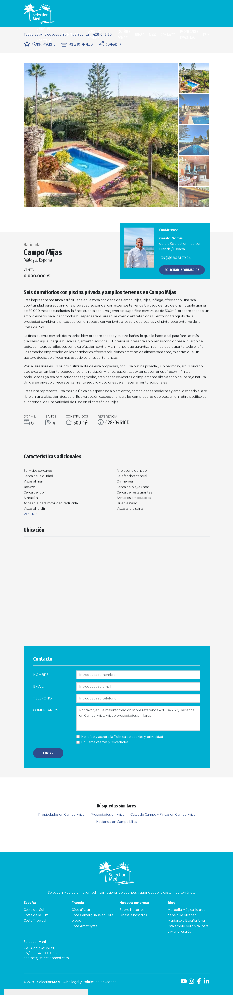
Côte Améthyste (85, 926)
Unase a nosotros (133, 915)
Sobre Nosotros (132, 910)
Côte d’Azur (81, 910)
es (205, 35)
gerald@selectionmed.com (180, 244)
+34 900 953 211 (47, 953)
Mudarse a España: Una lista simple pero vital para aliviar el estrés (188, 926)
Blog (109, 35)
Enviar (48, 753)
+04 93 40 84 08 (42, 948)
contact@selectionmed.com (46, 958)
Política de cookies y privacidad (138, 737)
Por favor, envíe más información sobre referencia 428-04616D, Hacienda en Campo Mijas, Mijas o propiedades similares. (138, 718)
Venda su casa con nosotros (44, 34)
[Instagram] (191, 983)
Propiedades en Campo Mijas (61, 814)
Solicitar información (182, 270)
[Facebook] (199, 983)
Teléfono (42, 698)
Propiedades (71, 35)
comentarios (45, 710)
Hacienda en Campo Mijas (116, 822)
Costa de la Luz (36, 915)
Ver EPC (30, 514)
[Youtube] (184, 983)
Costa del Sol (34, 910)
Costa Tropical (35, 920)
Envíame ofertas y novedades (104, 742)
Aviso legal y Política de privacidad (89, 982)
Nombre (41, 675)
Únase (139, 35)
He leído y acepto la (122, 737)
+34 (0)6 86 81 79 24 (175, 258)
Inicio (28, 35)
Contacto (168, 35)
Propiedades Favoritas (189, 34)
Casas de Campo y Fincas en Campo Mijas (162, 814)
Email (38, 686)
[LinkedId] (207, 983)
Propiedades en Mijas (107, 814)
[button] (35, 135)
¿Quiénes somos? (94, 34)
